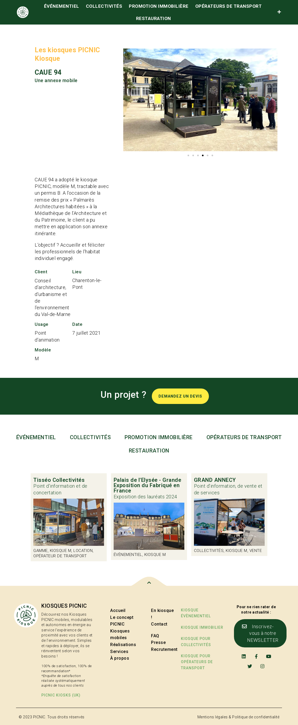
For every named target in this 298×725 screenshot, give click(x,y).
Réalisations (123, 644)
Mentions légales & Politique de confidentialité (238, 717)
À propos (119, 658)
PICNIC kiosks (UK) (61, 695)
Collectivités (104, 6)
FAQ (155, 635)
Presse (158, 642)
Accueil (118, 610)
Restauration (153, 18)
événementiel (61, 6)
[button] (188, 155)
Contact (159, 624)
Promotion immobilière (159, 6)
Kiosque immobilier (202, 627)
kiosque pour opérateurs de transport (197, 662)
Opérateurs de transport (228, 6)
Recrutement (164, 649)
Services (119, 651)
